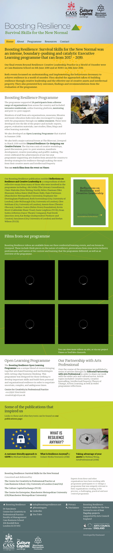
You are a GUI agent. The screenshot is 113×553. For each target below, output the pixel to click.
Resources (51, 41)
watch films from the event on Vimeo (31, 167)
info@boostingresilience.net (47, 504)
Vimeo (61, 352)
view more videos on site (78, 349)
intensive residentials (15, 108)
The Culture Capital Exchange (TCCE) (23, 488)
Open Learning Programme (40, 133)
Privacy (70, 504)
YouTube (71, 352)
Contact (64, 41)
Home (9, 41)
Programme (34, 41)
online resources (46, 121)
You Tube (37, 514)
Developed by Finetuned (93, 535)
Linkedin (37, 511)
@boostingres (40, 507)
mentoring (58, 108)
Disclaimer (72, 507)
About (20, 41)
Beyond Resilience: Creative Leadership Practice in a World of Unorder (61, 64)
